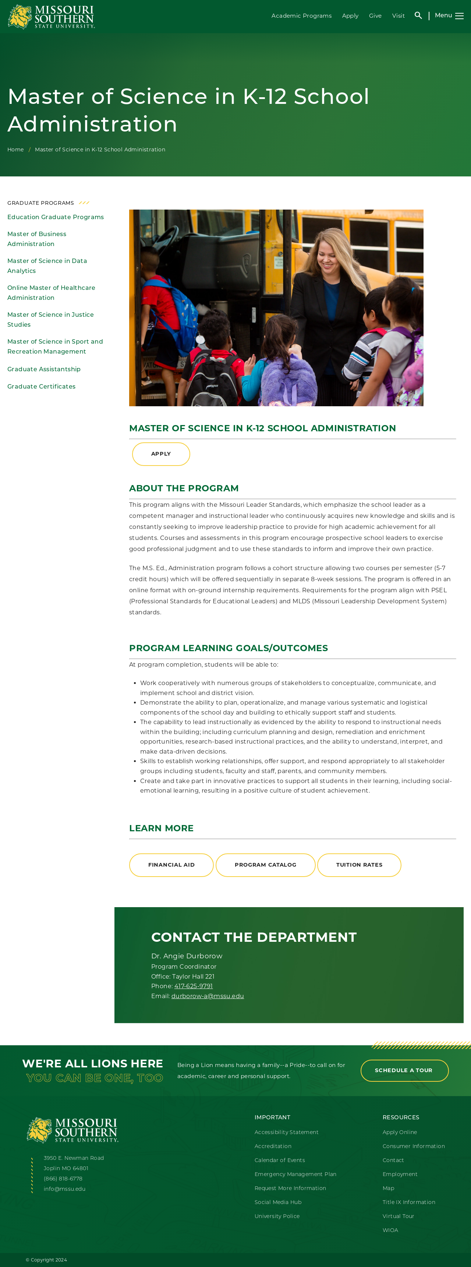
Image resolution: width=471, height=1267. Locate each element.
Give (375, 15)
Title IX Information (409, 1202)
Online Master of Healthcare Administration (51, 293)
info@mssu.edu (64, 1189)
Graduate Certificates (41, 387)
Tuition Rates (359, 864)
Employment (400, 1174)
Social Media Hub (278, 1202)
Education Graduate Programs (55, 218)
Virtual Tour (399, 1216)
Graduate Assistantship (44, 370)
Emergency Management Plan (296, 1174)
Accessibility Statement (287, 1133)
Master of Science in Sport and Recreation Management (55, 347)
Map (388, 1188)
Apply (350, 15)
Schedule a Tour (405, 1070)
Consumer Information (414, 1147)
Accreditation (273, 1147)
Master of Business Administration (36, 240)
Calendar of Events (280, 1161)
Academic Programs (302, 15)
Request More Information (290, 1188)
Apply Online (400, 1133)
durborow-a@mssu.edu (207, 996)
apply (161, 453)
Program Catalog (266, 864)
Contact (393, 1161)
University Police (277, 1216)
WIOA (391, 1230)
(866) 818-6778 (63, 1179)
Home (15, 149)
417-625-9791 (193, 986)
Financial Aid (171, 864)
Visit (398, 15)
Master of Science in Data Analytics (47, 266)
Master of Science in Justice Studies (50, 320)
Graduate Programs (40, 203)
